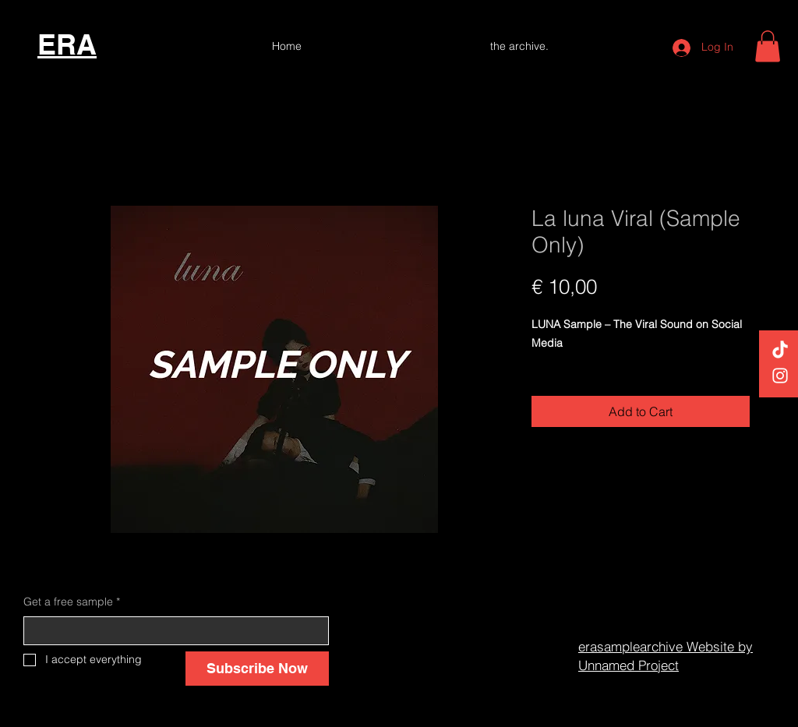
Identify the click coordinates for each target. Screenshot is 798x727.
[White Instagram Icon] (780, 375)
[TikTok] (780, 351)
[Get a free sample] (171, 631)
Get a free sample (71, 602)
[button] (767, 46)
